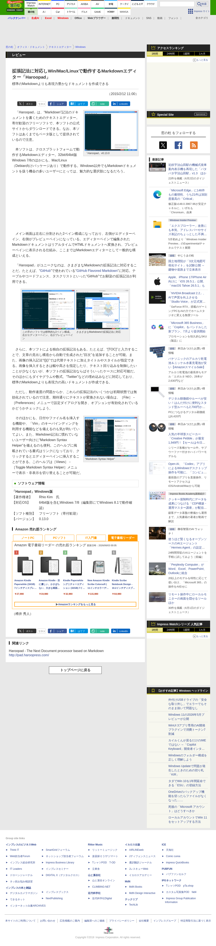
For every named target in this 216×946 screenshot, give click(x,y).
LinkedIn (123, 104)
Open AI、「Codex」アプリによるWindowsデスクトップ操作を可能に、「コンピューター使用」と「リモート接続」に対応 (187, 472)
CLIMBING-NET (101, 886)
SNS (148, 18)
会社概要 (144, 920)
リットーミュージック (104, 849)
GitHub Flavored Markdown (97, 270)
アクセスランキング (170, 48)
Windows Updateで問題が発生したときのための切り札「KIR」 (186, 770)
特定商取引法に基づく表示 (196, 920)
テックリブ (131, 899)
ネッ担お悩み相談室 (21, 881)
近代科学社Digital (102, 898)
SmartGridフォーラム (58, 849)
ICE (164, 844)
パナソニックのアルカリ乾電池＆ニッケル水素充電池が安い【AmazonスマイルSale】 (187, 363)
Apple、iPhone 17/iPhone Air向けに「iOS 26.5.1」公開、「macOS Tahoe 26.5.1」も (187, 281)
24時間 (170, 53)
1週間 (186, 53)
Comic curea (173, 856)
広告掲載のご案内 (70, 920)
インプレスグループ (164, 920)
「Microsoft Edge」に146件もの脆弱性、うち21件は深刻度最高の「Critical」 (187, 194)
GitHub (45, 270)
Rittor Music (95, 844)
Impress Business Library (60, 862)
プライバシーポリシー (121, 920)
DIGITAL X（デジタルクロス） (63, 875)
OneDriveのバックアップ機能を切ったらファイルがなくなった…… (187, 796)
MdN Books (135, 886)
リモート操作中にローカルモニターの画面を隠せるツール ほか (189, 598)
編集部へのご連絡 (94, 920)
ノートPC (27, 537)
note (102, 104)
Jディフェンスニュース (142, 856)
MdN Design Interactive (142, 893)
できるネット (17, 899)
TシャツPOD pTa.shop (179, 885)
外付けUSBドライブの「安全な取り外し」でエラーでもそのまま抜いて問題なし (187, 704)
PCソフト (59, 537)
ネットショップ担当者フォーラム (65, 856)
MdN (127, 881)
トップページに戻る (75, 670)
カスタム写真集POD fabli (181, 892)
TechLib (133, 904)
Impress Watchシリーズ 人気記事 (179, 624)
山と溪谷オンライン (103, 880)
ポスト (29, 104)
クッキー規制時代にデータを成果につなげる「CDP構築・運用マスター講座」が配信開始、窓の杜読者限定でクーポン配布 (187, 508)
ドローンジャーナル (21, 875)
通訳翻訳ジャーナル (140, 862)
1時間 (155, 53)
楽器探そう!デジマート (105, 856)
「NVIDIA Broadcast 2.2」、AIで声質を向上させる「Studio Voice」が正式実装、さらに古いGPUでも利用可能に (187, 301)
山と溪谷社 (94, 875)
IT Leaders (16, 868)
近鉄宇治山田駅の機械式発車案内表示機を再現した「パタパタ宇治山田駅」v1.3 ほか (187, 169)
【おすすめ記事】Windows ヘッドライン (182, 690)
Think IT (14, 849)
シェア (60, 104)
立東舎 (96, 868)
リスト (41, 104)
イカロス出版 (132, 844)
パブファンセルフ (176, 874)
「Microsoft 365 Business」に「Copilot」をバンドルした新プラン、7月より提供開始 (187, 327)
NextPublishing (54, 898)
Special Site (165, 114)
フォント (173, 18)
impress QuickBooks (177, 862)
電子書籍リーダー (123, 537)
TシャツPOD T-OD (103, 862)
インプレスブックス (57, 892)
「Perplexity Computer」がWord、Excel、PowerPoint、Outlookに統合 (187, 569)
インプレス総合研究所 (22, 862)
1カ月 (202, 53)
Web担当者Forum (20, 856)
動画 (159, 18)
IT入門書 (91, 537)
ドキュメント (132, 18)
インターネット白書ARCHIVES (28, 905)
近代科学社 (94, 893)
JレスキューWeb (138, 868)
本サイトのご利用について (20, 920)
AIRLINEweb (136, 849)
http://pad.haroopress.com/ (29, 655)
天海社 (170, 849)
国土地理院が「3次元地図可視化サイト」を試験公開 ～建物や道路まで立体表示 (186, 265)
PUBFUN (167, 868)
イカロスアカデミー (140, 875)
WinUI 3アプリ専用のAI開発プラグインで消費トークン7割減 (186, 729)
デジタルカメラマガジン (24, 893)
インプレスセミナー (57, 868)
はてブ (81, 104)
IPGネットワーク (171, 880)
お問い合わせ (47, 920)
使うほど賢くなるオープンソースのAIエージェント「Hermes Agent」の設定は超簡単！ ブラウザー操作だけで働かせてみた (187, 547)
